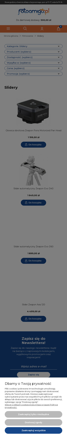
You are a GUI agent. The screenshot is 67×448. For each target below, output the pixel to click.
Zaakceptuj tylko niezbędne (33, 414)
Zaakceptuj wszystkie (34, 430)
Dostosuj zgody (33, 422)
